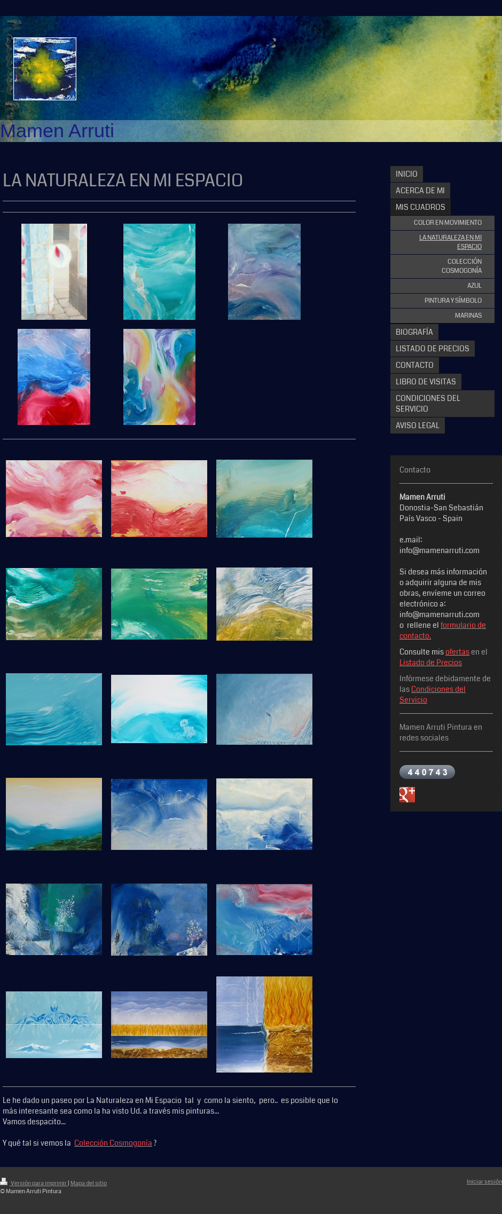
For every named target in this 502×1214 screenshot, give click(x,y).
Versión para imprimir (34, 1183)
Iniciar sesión (484, 1182)
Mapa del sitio (88, 1183)
